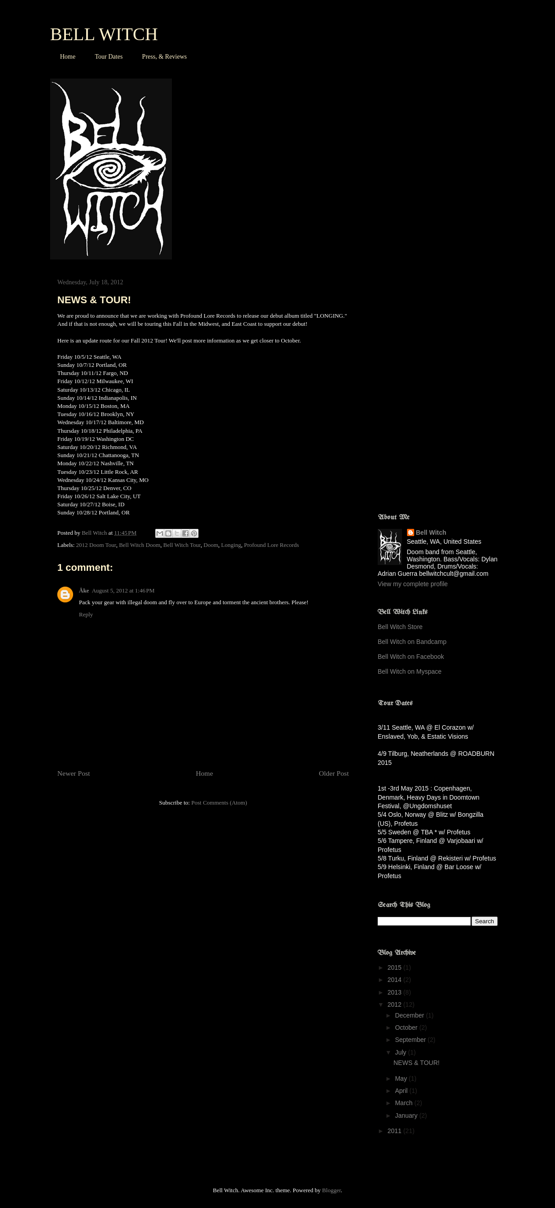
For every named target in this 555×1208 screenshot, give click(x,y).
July (401, 1052)
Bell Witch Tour (182, 545)
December (410, 1015)
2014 (395, 979)
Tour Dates (109, 56)
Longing (231, 545)
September (411, 1039)
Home (67, 56)
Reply (86, 614)
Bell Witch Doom (140, 545)
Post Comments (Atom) (219, 802)
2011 (395, 1130)
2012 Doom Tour (96, 545)
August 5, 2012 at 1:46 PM (123, 590)
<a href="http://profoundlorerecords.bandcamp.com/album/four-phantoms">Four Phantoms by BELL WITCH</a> (457, 385)
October (407, 1027)
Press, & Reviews (164, 56)
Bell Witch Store (400, 626)
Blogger (331, 1190)
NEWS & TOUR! (416, 1062)
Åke (84, 590)
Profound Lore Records (271, 545)
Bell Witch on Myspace (410, 671)
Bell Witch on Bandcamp (412, 641)
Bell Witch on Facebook (411, 656)
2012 (395, 1004)
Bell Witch (431, 532)
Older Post (334, 773)
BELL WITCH (104, 34)
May (401, 1078)
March (404, 1102)
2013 (395, 992)
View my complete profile (413, 584)
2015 (395, 967)
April (402, 1090)
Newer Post (73, 773)
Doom (211, 545)
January (407, 1115)
